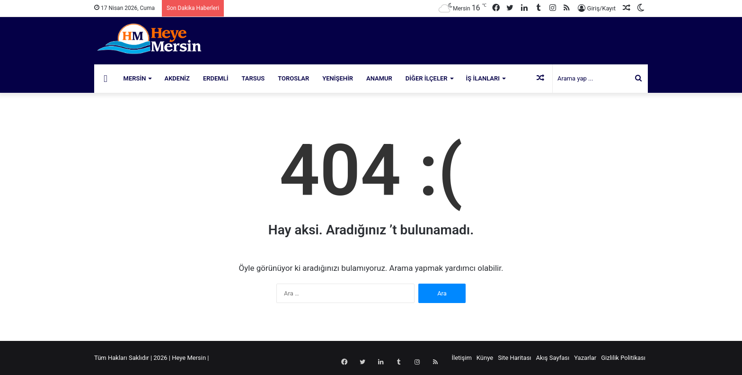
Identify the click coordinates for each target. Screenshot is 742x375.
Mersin (135, 78)
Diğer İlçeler (427, 78)
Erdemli (216, 78)
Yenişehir (337, 78)
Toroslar (293, 78)
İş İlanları (483, 78)
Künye (485, 357)
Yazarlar (585, 357)
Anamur (379, 78)
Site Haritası (514, 357)
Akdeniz (177, 78)
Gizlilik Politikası (623, 357)
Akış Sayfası (553, 357)
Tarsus (253, 78)
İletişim (462, 357)
